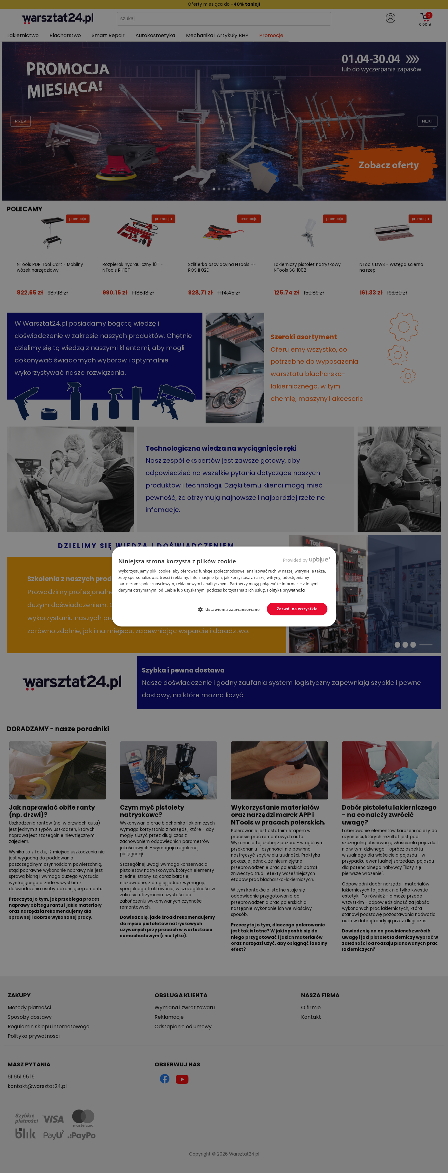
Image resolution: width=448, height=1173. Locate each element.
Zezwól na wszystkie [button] (297, 609)
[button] (231, 609)
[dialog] (224, 586)
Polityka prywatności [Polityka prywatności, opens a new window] (286, 590)
